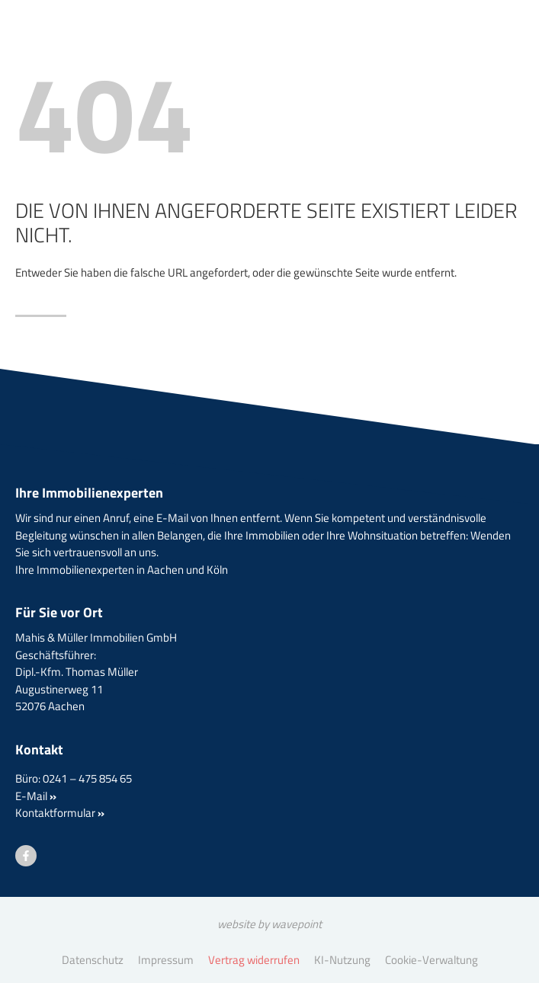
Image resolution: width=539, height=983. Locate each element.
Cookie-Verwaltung (431, 960)
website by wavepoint (269, 924)
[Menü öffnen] (485, 56)
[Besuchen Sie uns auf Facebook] (26, 855)
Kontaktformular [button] (59, 812)
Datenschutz (93, 960)
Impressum (166, 960)
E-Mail (35, 796)
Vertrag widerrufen (254, 960)
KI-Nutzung (342, 960)
